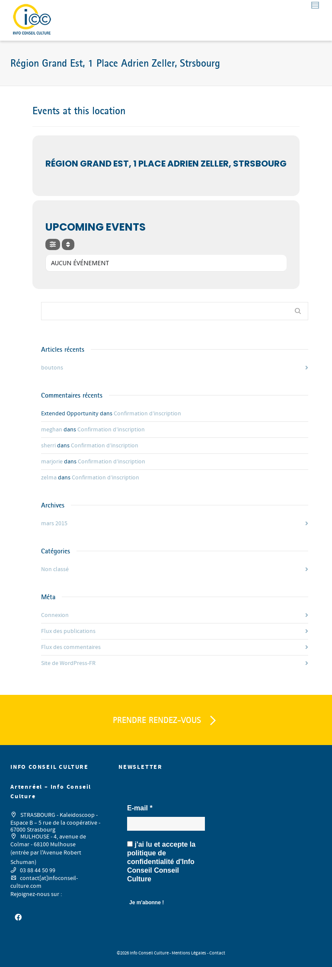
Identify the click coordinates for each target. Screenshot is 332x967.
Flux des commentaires (71, 647)
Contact (217, 953)
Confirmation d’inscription (147, 414)
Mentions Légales (189, 953)
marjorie (52, 462)
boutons (52, 368)
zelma (49, 478)
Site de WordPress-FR (68, 663)
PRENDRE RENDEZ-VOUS (166, 720)
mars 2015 (54, 523)
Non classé (55, 569)
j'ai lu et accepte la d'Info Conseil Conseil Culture (161, 862)
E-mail (140, 808)
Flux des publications (68, 631)
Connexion (55, 615)
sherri (48, 446)
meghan (51, 430)
